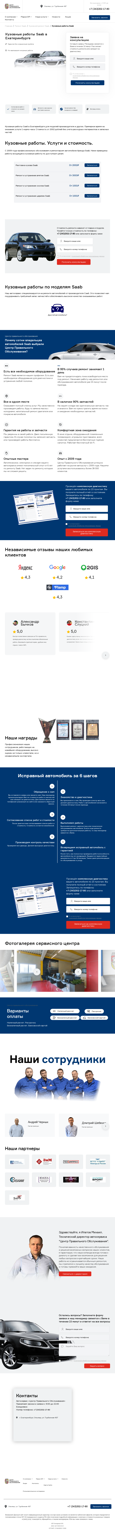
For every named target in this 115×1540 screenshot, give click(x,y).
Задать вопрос (97, 1366)
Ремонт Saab (20, 26)
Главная (8, 26)
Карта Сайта (48, 1485)
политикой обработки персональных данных (86, 76)
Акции (68, 17)
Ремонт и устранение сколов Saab (32, 185)
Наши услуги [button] (41, 17)
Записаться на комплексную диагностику (87, 532)
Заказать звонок (99, 17)
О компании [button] (10, 17)
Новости (56, 17)
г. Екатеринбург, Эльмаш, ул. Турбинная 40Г (37, 1417)
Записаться (92, 165)
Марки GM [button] (25, 17)
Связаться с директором (75, 1274)
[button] (105, 655)
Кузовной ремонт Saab (39, 26)
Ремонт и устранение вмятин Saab (32, 175)
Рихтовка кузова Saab (27, 165)
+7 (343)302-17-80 (99, 8)
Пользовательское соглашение (34, 1491)
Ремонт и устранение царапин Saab (33, 196)
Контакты (9, 19)
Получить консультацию (87, 83)
